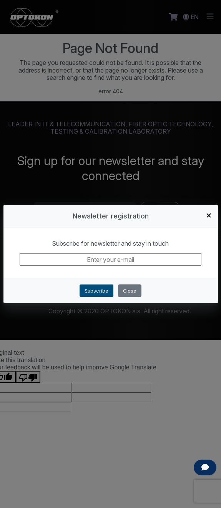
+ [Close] (209, 215)
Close (129, 291)
